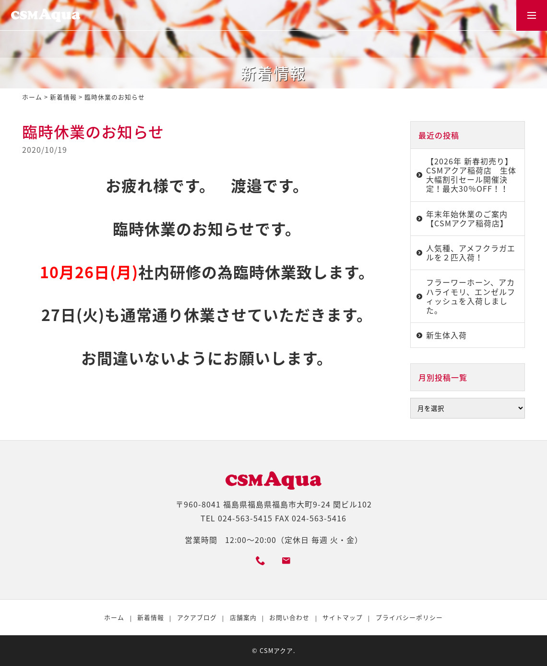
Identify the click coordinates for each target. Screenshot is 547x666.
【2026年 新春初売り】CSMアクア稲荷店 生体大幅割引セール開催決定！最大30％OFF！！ (471, 175)
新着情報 (63, 96)
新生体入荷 (446, 335)
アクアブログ (197, 617)
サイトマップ (342, 617)
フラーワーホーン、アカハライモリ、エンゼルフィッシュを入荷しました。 (470, 296)
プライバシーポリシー (409, 617)
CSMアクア (276, 650)
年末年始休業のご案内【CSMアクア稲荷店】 (467, 218)
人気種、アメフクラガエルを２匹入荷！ (470, 252)
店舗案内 (243, 617)
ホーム (32, 96)
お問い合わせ (289, 617)
